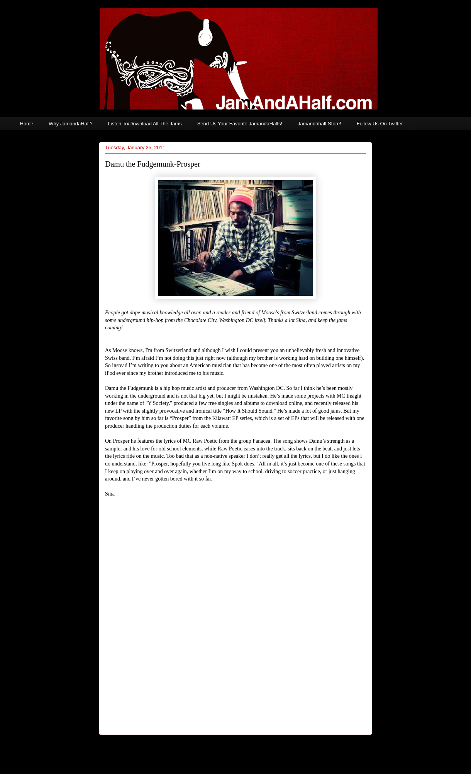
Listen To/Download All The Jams (145, 123)
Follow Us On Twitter (380, 123)
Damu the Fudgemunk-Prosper (152, 164)
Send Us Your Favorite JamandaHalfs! (239, 123)
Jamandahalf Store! (319, 123)
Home (27, 123)
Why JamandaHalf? (70, 123)
